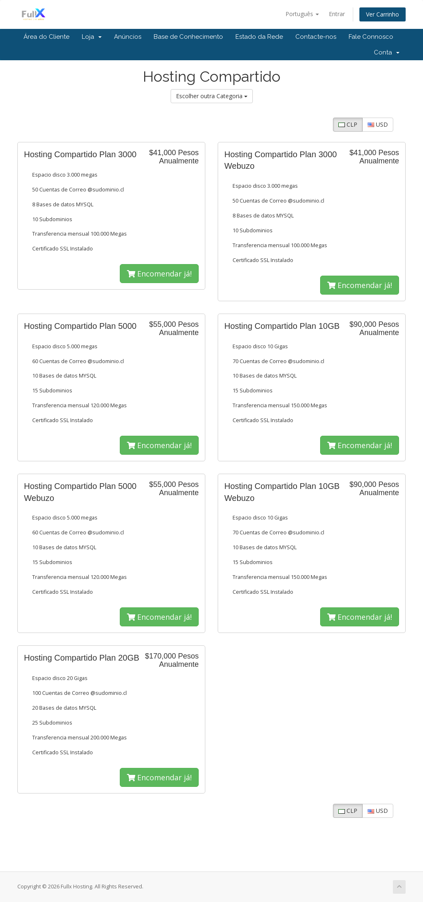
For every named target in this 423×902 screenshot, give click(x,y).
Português (302, 14)
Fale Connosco (371, 36)
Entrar (337, 14)
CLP (347, 124)
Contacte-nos (315, 36)
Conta (386, 52)
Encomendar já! (159, 274)
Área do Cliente (46, 36)
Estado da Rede (259, 36)
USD (378, 124)
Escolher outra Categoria (211, 96)
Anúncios (127, 36)
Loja (92, 36)
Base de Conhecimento (188, 36)
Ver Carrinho (382, 14)
